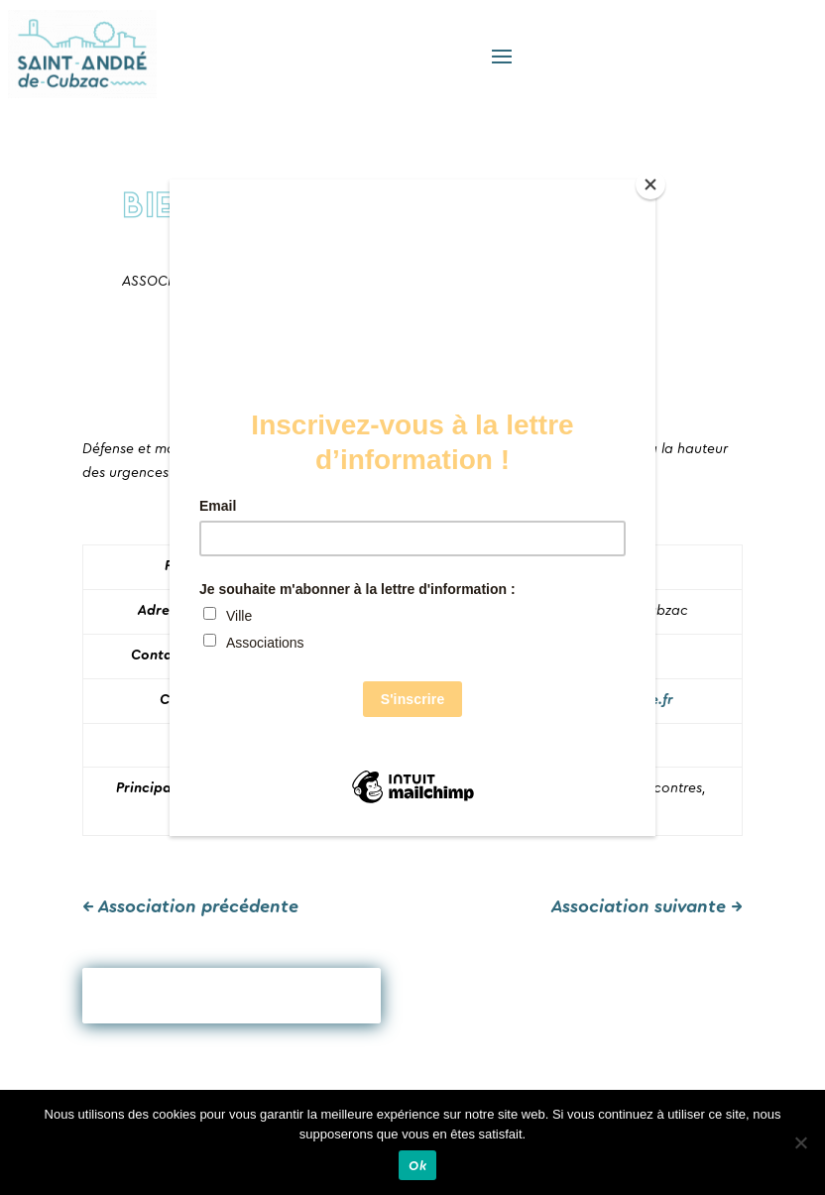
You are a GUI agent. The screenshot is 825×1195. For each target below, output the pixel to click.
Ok (417, 1165)
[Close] (650, 184)
